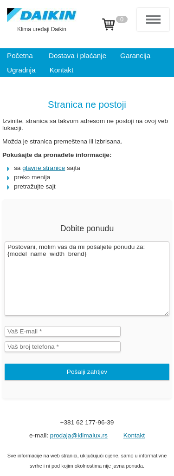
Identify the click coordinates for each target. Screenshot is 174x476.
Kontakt (134, 435)
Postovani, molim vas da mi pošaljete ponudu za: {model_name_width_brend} (87, 278)
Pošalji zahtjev (87, 371)
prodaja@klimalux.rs (79, 435)
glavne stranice (43, 167)
